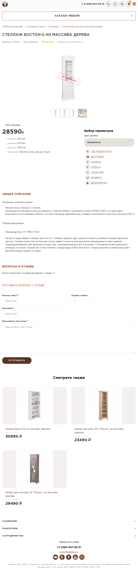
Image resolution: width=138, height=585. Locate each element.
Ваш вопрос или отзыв (15, 321)
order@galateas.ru (69, 552)
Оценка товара (79, 295)
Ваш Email (8, 308)
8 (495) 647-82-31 (92, 4)
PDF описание (12, 125)
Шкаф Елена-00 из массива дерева (27, 429)
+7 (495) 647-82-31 (69, 547)
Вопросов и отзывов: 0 (69, 42)
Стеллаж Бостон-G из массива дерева (81, 27)
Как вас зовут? (10, 295)
